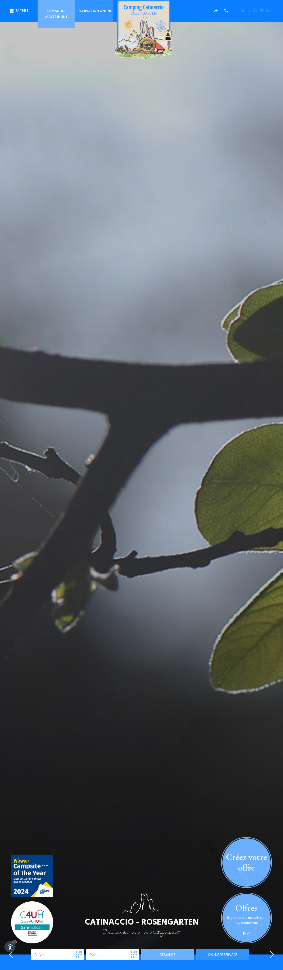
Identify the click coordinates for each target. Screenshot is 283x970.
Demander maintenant (56, 14)
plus (246, 942)
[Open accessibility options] (9, 946)
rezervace (222, 955)
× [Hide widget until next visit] (14, 942)
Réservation (94, 11)
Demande (167, 955)
